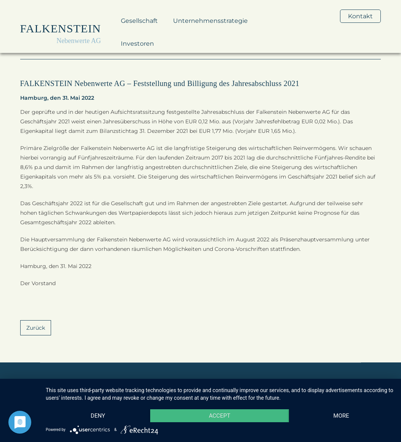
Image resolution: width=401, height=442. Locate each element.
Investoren (137, 43)
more (341, 415)
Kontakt (360, 16)
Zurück (35, 327)
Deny (98, 415)
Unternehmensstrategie (210, 20)
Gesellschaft (139, 20)
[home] (60, 32)
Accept (219, 415)
